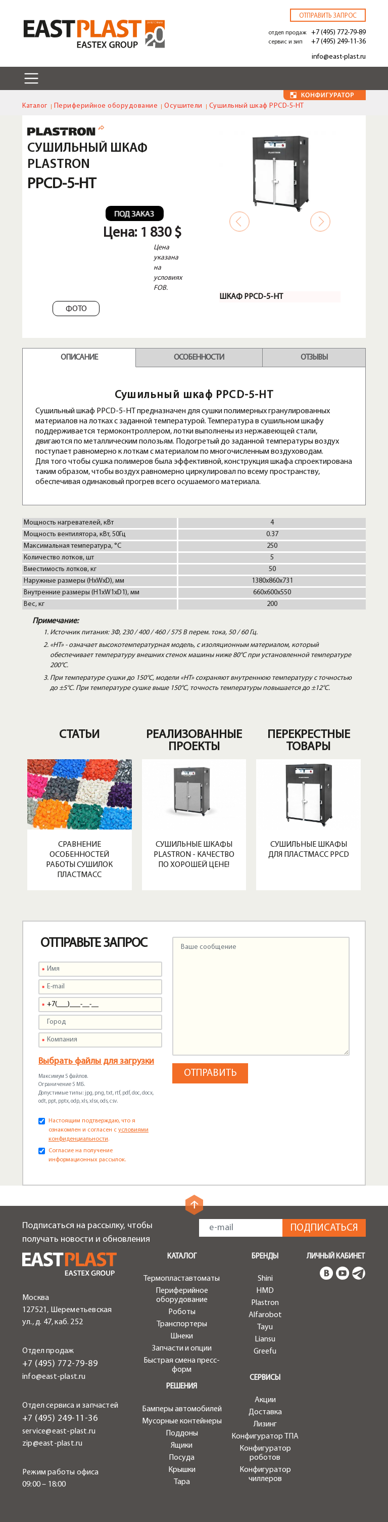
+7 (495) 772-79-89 (338, 32)
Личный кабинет (336, 1256)
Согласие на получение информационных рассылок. (87, 1155)
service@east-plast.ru (58, 1431)
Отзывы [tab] (314, 358)
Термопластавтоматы (181, 1279)
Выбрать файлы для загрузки (96, 1061)
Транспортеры (182, 1324)
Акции (265, 1400)
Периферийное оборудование (106, 106)
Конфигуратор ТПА (265, 1436)
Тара (182, 1482)
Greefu (265, 1351)
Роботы (182, 1312)
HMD (265, 1291)
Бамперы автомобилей (182, 1409)
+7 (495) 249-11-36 (338, 42)
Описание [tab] (79, 358)
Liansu (265, 1339)
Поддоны (182, 1433)
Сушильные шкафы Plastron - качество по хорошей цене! (194, 855)
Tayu (265, 1327)
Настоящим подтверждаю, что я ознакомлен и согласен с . (98, 1130)
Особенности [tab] (199, 358)
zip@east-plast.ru (52, 1444)
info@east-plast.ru (339, 57)
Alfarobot (265, 1315)
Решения (181, 1386)
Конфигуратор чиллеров (265, 1474)
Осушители (183, 106)
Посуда (182, 1458)
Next (320, 221)
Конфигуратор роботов (265, 1453)
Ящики (181, 1446)
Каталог (34, 106)
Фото (76, 309)
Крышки (182, 1470)
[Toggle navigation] (31, 78)
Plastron (265, 1303)
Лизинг (265, 1424)
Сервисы (265, 1378)
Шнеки (181, 1336)
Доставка (265, 1412)
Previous (239, 221)
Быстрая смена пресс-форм (181, 1365)
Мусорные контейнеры (182, 1421)
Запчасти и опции (182, 1348)
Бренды (265, 1256)
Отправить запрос (328, 16)
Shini (265, 1279)
